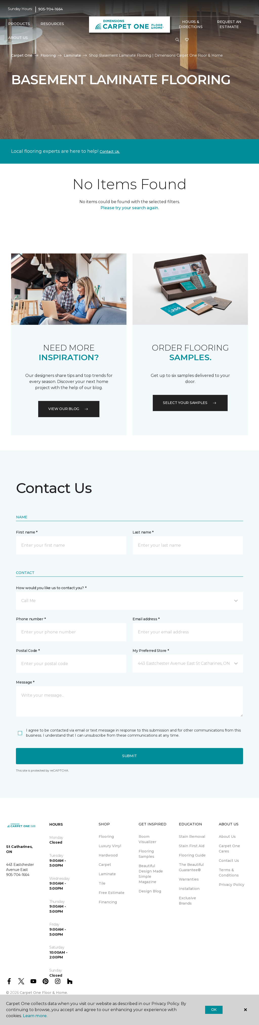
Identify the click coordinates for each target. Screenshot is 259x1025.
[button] (177, 40)
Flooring (48, 55)
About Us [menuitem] (227, 836)
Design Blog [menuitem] (150, 891)
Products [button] (19, 24)
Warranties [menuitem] (189, 879)
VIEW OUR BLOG (68, 409)
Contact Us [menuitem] (229, 860)
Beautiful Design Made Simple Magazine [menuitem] (151, 874)
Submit (129, 756)
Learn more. (35, 1015)
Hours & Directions (190, 24)
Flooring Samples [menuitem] (146, 854)
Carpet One (21, 55)
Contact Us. (110, 151)
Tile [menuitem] (102, 883)
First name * (26, 532)
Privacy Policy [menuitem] (231, 884)
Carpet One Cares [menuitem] (229, 848)
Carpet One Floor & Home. (44, 992)
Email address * (146, 619)
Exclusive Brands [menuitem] (187, 901)
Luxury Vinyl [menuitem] (110, 846)
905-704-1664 (50, 9)
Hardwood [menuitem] (108, 855)
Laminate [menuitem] (107, 874)
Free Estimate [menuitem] (111, 892)
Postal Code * (27, 650)
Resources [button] (52, 24)
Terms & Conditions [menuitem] (229, 873)
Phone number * (31, 619)
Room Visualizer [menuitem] (147, 839)
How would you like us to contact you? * (51, 588)
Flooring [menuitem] (106, 836)
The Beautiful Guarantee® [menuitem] (191, 867)
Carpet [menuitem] (105, 864)
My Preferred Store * (151, 650)
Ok (214, 1009)
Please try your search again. (129, 207)
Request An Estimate (229, 24)
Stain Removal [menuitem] (192, 836)
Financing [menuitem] (108, 902)
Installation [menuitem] (189, 888)
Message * (25, 682)
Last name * (143, 532)
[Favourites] (187, 40)
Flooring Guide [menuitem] (192, 855)
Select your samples (190, 402)
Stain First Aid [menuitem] (191, 846)
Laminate (72, 55)
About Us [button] (18, 37)
